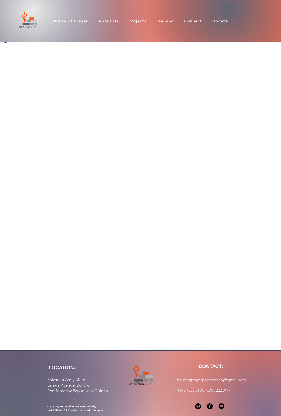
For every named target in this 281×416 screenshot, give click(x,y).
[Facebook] (210, 406)
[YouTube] (221, 406)
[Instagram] (198, 406)
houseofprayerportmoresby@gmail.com (211, 379)
